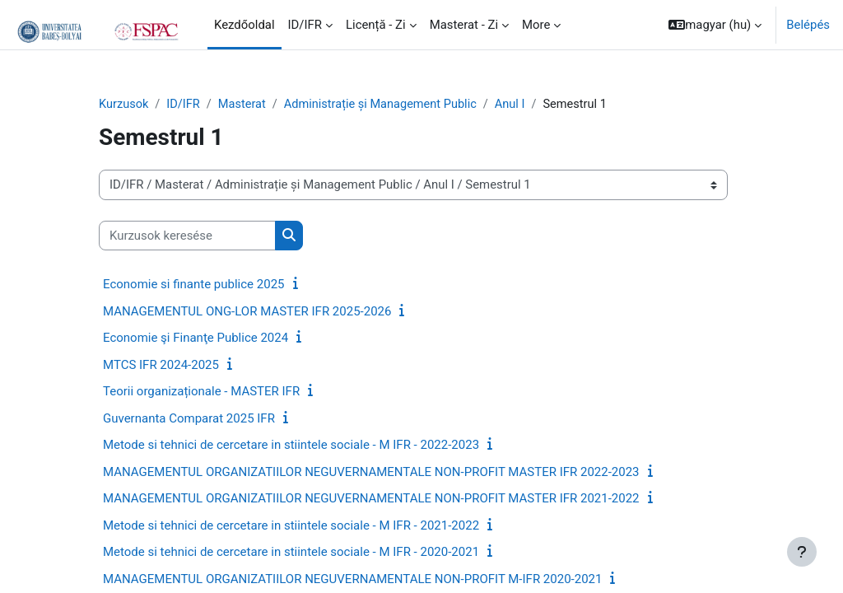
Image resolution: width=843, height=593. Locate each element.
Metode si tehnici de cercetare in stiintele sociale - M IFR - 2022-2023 (291, 445)
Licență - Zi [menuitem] (376, 24)
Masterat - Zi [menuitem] (464, 24)
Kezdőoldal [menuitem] (244, 24)
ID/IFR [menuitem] (305, 24)
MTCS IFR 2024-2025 (161, 364)
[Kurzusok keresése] (187, 235)
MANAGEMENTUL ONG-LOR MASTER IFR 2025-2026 (247, 311)
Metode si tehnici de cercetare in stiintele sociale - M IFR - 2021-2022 (291, 525)
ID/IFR (185, 104)
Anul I (518, 104)
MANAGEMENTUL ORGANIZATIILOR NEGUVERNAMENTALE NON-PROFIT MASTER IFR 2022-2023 (371, 472)
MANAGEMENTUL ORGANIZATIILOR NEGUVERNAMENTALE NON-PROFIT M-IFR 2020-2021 (352, 579)
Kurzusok (124, 104)
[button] (715, 24)
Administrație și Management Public (386, 104)
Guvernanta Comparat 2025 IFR (189, 418)
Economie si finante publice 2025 (194, 285)
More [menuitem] (536, 24)
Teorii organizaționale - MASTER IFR (201, 392)
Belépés (808, 24)
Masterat (245, 104)
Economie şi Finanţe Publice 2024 (195, 338)
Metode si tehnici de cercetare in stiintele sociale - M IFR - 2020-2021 (291, 552)
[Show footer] (802, 552)
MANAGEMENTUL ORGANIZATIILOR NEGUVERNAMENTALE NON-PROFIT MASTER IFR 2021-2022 (371, 499)
